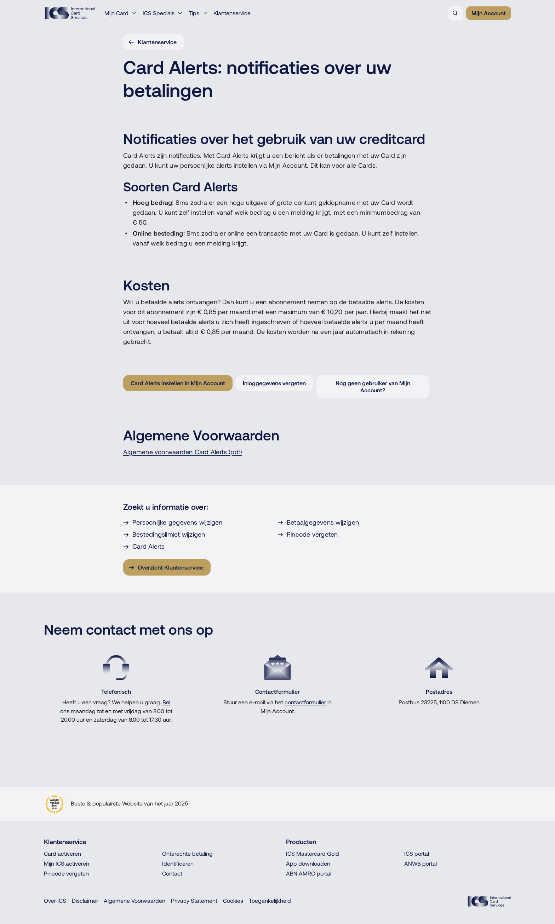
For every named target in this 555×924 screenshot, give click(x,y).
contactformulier (305, 702)
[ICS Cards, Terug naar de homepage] (489, 901)
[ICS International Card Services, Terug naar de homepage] (70, 13)
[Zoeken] (455, 13)
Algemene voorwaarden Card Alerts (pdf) (182, 452)
